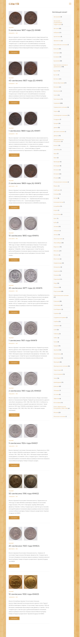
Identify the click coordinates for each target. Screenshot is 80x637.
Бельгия (56, 49)
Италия (56, 178)
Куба (55, 222)
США (55, 329)
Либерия (56, 230)
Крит (55, 218)
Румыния (56, 301)
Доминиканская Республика (58, 140)
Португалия (57, 291)
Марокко (56, 247)
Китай (56, 198)
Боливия (56, 57)
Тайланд (56, 333)
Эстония (56, 394)
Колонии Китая (58, 202)
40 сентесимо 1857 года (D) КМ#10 (26, 80)
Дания (56, 127)
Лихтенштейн (58, 239)
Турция (56, 346)
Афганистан (57, 40)
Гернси (56, 111)
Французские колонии (61, 366)
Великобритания (59, 83)
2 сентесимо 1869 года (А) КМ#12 (25, 183)
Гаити (55, 95)
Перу (55, 283)
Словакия (57, 325)
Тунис (55, 342)
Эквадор (56, 390)
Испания (56, 170)
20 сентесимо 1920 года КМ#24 (24, 546)
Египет (56, 145)
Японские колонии (59, 416)
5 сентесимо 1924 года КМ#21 (23, 443)
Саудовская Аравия (60, 317)
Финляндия (57, 358)
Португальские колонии (61, 295)
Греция (56, 123)
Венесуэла (57, 91)
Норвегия (57, 271)
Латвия (56, 226)
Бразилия (57, 61)
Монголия (57, 259)
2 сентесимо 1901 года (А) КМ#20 (25, 391)
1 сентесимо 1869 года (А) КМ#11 (24, 131)
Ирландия (57, 161)
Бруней (56, 71)
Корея (56, 210)
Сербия (56, 321)
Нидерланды (58, 263)
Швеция (56, 386)
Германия (57, 103)
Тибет (55, 337)
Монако (56, 255)
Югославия (57, 402)
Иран (55, 157)
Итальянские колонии (60, 182)
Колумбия (57, 206)
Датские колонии (59, 131)
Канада (56, 194)
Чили (55, 378)
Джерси (56, 135)
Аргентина (57, 36)
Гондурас (56, 119)
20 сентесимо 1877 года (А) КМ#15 (25, 288)
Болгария (56, 53)
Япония (56, 412)
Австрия (56, 28)
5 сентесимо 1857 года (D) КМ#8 (24, 30)
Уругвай (11, 27)
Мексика (56, 251)
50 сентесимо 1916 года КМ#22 (24, 493)
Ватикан (56, 79)
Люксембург (57, 243)
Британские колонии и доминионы (61, 66)
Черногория (57, 370)
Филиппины (57, 354)
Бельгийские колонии (60, 44)
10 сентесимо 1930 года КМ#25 (24, 594)
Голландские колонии (60, 115)
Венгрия (56, 87)
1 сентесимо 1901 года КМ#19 (23, 340)
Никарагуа (57, 267)
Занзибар (57, 149)
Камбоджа (57, 190)
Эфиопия (56, 398)
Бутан (55, 75)
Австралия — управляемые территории (58, 22)
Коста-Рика (57, 214)
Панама (56, 275)
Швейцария (57, 382)
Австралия (57, 17)
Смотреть (14, 52)
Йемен (56, 186)
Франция (56, 362)
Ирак (55, 153)
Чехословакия (58, 374)
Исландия (57, 166)
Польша (56, 287)
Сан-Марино (57, 309)
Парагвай (57, 279)
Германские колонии (60, 107)
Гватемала (57, 99)
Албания (56, 32)
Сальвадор (57, 305)
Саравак (56, 313)
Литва (56, 234)
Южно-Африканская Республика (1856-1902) (61, 407)
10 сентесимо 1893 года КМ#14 (24, 235)
